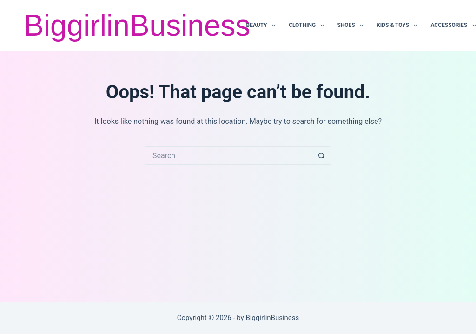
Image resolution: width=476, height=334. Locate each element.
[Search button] (321, 155)
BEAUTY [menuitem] (262, 25)
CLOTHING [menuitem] (308, 25)
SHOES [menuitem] (352, 25)
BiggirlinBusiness (137, 25)
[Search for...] (228, 155)
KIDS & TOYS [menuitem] (399, 25)
